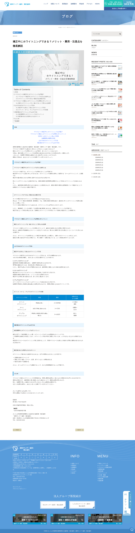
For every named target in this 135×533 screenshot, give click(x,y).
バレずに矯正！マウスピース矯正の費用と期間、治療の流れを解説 (103, 104)
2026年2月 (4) (99, 167)
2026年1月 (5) (99, 170)
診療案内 (74, 467)
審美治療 (100, 478)
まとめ (17, 118)
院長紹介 (74, 465)
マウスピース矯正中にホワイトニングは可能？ (29, 94)
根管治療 (100, 471)
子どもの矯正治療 (103, 476)
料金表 (73, 469)
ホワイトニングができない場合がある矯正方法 (31, 98)
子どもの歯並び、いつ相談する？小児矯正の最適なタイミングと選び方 (104, 82)
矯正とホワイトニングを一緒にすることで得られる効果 (34, 103)
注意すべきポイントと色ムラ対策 (48, 136)
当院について (75, 463)
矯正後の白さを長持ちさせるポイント (29, 116)
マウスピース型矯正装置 (105, 467)
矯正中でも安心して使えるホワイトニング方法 (31, 107)
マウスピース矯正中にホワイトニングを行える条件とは (34, 96)
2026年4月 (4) (99, 162)
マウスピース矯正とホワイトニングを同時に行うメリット (33, 101)
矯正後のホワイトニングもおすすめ (26, 112)
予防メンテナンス (103, 463)
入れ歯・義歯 (102, 475)
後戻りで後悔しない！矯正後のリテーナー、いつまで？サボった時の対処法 (104, 135)
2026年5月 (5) (99, 160)
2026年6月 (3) (99, 157)
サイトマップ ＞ (17, 487)
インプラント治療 (103, 465)
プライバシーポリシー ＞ (19, 488)
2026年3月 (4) (99, 165)
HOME (60, 27)
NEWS (73, 473)
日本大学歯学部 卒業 (20, 410)
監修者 (17, 121)
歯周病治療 (101, 469)
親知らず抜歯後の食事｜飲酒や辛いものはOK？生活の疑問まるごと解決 (103, 127)
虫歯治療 (100, 480)
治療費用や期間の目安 (48, 138)
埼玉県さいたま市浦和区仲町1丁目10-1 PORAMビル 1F (33, 418)
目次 (16, 92)
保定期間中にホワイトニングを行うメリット (31, 114)
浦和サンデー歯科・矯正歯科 (22, 416)
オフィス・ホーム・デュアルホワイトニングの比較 (33, 109)
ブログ (64, 27)
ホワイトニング (102, 473)
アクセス (74, 471)
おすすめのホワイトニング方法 (25, 105)
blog (16, 32)
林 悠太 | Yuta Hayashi (19, 401)
